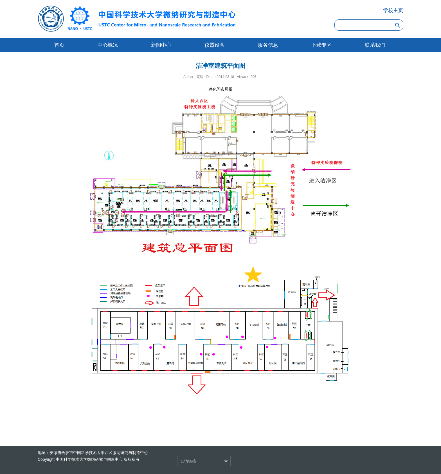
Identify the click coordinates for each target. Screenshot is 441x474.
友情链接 (188, 461)
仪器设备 (214, 45)
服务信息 (268, 45)
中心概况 (108, 45)
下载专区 (321, 45)
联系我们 (375, 45)
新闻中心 (161, 45)
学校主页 (393, 10)
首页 (59, 45)
